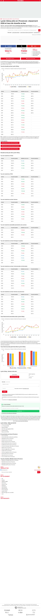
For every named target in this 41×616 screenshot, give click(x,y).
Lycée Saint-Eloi (37, 32)
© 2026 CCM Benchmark (35, 605)
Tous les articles (28, 604)
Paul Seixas (4, 482)
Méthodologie (24, 53)
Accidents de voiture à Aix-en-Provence (9, 444)
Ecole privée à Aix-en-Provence (7, 453)
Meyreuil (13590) (5, 427)
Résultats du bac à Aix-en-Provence (8, 461)
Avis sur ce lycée (35, 55)
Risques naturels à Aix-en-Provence (8, 441)
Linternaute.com (4, 470)
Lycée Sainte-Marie (15, 32)
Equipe (12, 604)
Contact (23, 604)
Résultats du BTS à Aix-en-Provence (8, 464)
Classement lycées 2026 (7, 18)
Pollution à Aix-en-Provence (7, 440)
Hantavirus (4, 485)
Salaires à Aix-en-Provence (7, 447)
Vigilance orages (5, 481)
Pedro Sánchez (4, 488)
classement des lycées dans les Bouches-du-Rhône (28, 62)
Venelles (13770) (5, 430)
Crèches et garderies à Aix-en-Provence (9, 452)
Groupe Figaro (28, 605)
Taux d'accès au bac (36, 54)
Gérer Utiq (18, 605)
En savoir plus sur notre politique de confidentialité (9, 413)
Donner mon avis (14, 376)
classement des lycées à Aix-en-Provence (24, 25)
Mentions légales (23, 605)
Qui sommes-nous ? (7, 604)
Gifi (2, 478)
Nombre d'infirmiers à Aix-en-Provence (9, 443)
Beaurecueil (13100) (5, 431)
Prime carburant (5, 489)
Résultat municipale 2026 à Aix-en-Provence (10, 460)
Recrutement (35, 604)
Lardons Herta (4, 491)
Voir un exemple (37, 470)
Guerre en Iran (4, 484)
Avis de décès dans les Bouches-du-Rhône (9, 437)
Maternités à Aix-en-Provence (7, 455)
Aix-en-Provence (16, 18)
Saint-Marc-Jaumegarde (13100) (7, 428)
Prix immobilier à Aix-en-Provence (8, 456)
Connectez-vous (26, 388)
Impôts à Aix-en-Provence (6, 450)
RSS (31, 604)
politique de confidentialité (13, 399)
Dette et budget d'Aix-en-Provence (8, 449)
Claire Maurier (4, 487)
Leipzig (3, 480)
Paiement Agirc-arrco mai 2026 (8, 492)
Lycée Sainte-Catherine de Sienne (26, 32)
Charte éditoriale (16, 604)
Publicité (20, 604)
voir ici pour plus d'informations (22, 421)
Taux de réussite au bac (36, 51)
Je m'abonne (19, 411)
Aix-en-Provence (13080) (6, 424)
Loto (2, 493)
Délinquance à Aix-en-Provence (7, 438)
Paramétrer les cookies (12, 605)
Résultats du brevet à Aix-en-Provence (9, 463)
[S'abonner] (20, 472)
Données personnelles (5, 605)
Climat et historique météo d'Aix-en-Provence (10, 446)
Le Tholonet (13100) (5, 425)
